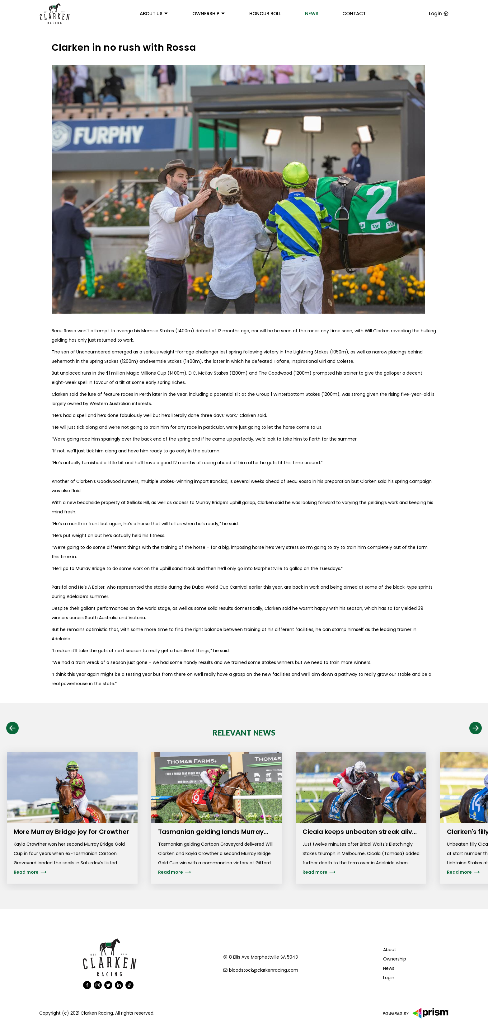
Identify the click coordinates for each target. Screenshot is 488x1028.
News (311, 13)
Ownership (208, 13)
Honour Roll (265, 13)
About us (154, 13)
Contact (354, 13)
